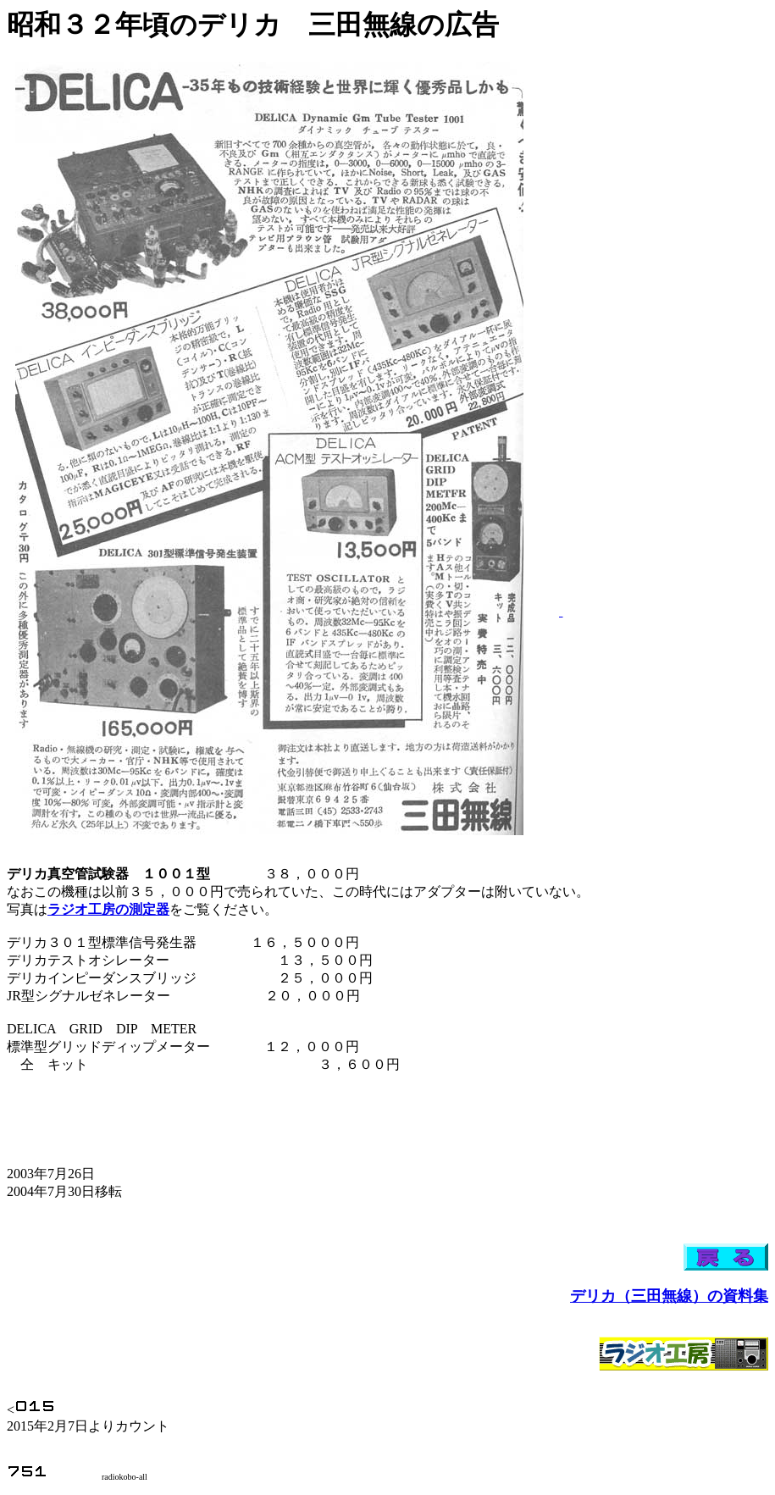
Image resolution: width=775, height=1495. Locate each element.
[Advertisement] (614, 362)
